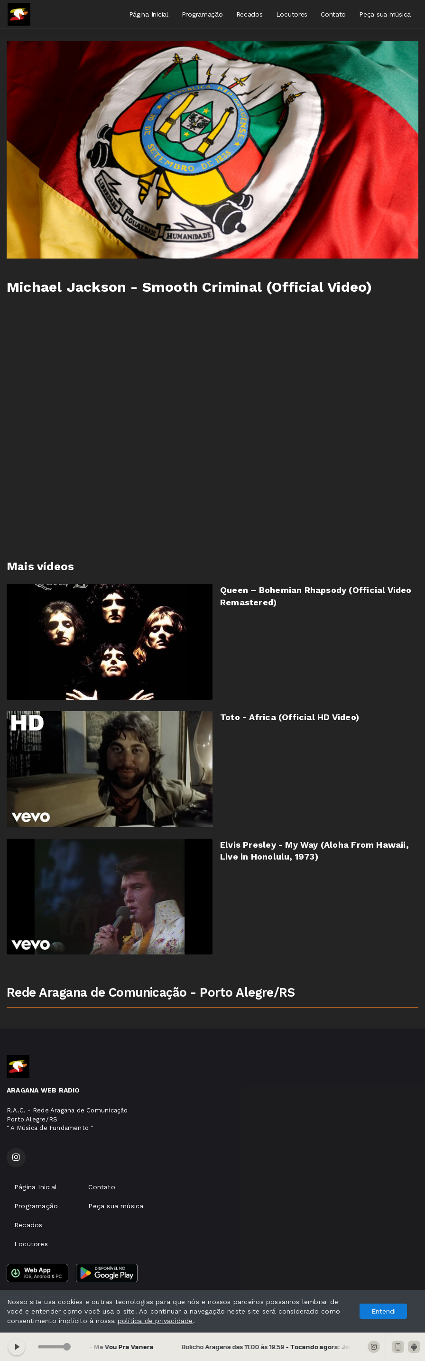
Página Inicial (148, 14)
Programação (202, 14)
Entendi (383, 1311)
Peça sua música (385, 14)
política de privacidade (155, 1320)
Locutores (291, 14)
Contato (333, 14)
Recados (249, 14)
